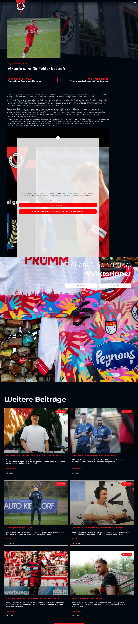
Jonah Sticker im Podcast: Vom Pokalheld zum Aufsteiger (98, 528)
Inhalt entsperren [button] (58, 205)
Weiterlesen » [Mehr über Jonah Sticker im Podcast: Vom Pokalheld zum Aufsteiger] (78, 539)
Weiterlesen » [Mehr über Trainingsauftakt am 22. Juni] (12, 539)
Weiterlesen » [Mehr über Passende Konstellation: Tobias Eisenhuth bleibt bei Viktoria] (12, 611)
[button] (135, 3)
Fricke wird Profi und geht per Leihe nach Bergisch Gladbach (34, 455)
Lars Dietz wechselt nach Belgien (87, 599)
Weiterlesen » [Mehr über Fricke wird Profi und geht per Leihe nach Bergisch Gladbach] (12, 468)
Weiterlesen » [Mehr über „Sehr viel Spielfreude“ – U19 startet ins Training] (78, 468)
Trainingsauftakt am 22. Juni (19, 528)
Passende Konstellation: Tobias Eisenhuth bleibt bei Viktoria (34, 599)
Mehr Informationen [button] (58, 200)
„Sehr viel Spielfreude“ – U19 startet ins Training (94, 455)
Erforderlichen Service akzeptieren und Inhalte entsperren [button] (58, 211)
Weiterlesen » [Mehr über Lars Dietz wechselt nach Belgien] (78, 611)
